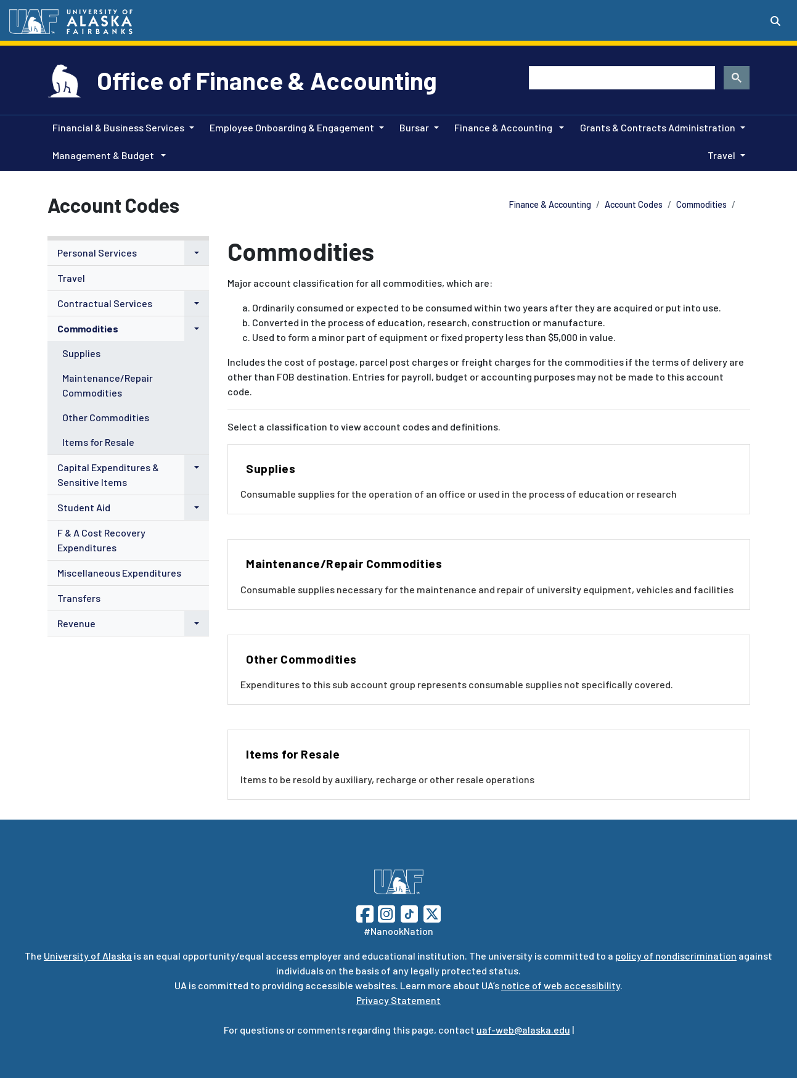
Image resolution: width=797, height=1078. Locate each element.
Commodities (701, 204)
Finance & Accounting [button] (504, 127)
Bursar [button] (414, 127)
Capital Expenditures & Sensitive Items (108, 474)
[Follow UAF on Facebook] (365, 912)
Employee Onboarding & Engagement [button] (292, 127)
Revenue (76, 623)
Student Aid (83, 507)
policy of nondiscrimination (676, 955)
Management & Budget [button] (104, 155)
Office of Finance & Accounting (267, 80)
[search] (621, 78)
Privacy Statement (398, 1000)
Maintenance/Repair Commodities (107, 385)
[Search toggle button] (775, 21)
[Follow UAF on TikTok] (409, 912)
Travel (71, 278)
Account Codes (634, 204)
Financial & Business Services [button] (118, 127)
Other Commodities (105, 417)
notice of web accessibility (560, 985)
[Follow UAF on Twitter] (432, 912)
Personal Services (97, 252)
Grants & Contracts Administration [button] (657, 127)
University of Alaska (88, 955)
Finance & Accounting (550, 204)
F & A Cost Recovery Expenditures (101, 540)
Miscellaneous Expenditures (119, 572)
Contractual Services (104, 303)
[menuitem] (128, 253)
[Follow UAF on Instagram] (385, 912)
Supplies (81, 353)
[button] (196, 253)
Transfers (78, 598)
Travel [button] (721, 155)
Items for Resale (98, 442)
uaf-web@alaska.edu (523, 1029)
